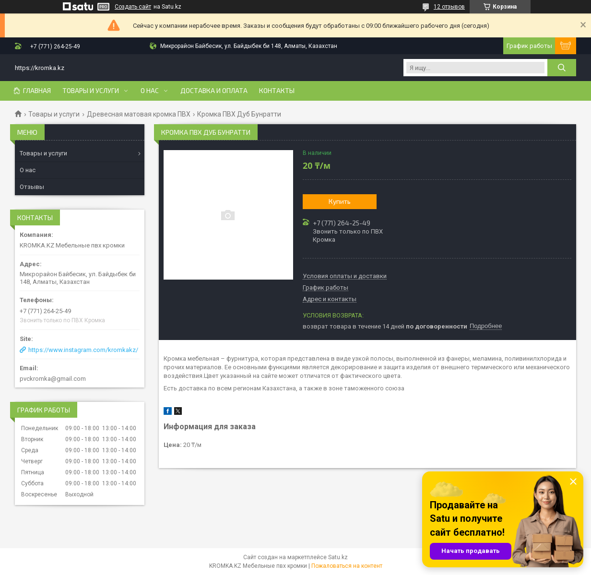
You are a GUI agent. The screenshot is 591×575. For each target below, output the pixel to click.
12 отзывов (449, 6)
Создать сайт (133, 6)
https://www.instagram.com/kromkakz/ (83, 349)
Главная (37, 90)
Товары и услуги (90, 90)
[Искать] (561, 67)
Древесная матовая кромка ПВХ (138, 114)
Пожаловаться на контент (346, 566)
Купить (340, 201)
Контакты (277, 90)
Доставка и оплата (214, 90)
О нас (150, 90)
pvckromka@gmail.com (53, 378)
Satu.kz (338, 557)
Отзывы (32, 186)
